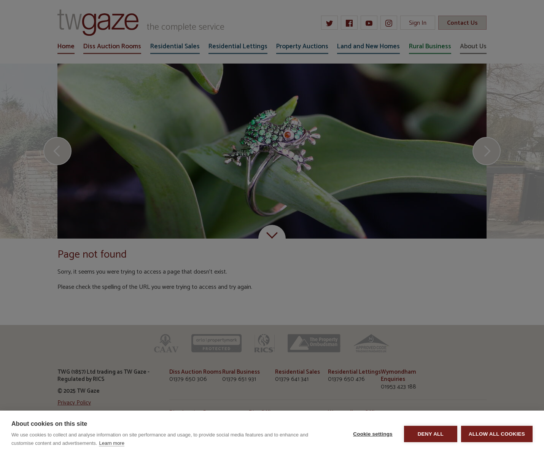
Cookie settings (373, 434)
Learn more (111, 443)
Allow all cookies (497, 434)
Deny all (431, 434)
